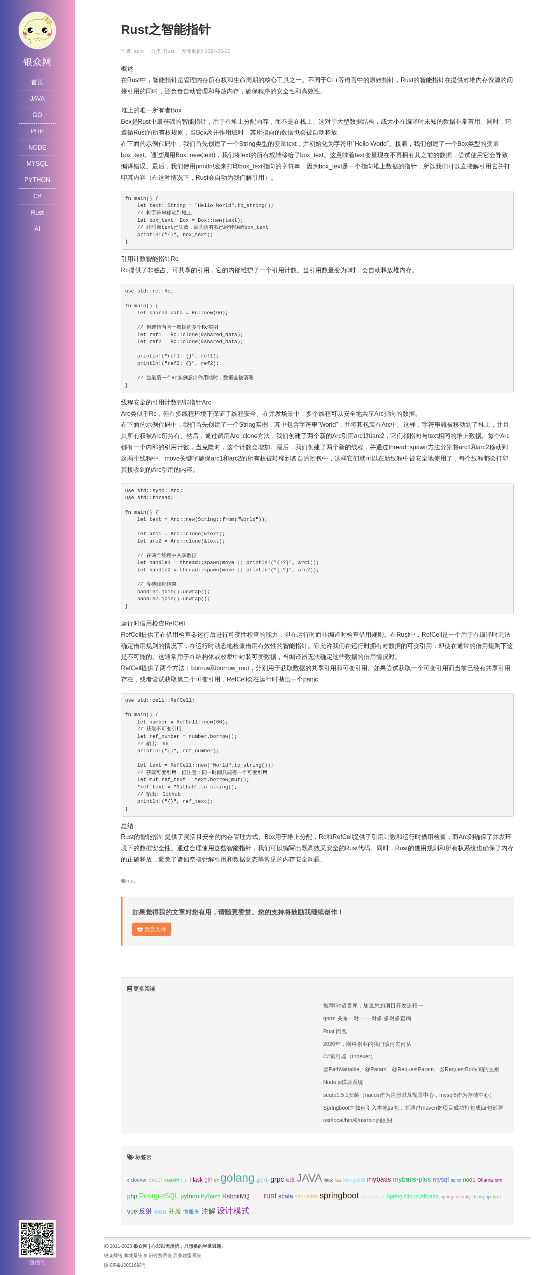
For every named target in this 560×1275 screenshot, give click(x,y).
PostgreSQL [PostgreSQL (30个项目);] (158, 1196)
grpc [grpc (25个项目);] (277, 1179)
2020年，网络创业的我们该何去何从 (367, 1044)
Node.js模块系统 (343, 1082)
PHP (37, 131)
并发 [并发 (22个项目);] (175, 1211)
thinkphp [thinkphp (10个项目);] (481, 1197)
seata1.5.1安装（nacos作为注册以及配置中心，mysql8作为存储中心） (409, 1095)
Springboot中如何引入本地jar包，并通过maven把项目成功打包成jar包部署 (413, 1108)
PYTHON (37, 180)
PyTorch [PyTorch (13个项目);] (210, 1196)
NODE (37, 147)
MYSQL (37, 163)
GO (37, 115)
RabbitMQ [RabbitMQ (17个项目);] (236, 1196)
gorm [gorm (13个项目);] (262, 1180)
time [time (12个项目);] (498, 1197)
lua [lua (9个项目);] (337, 1180)
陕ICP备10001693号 (125, 1265)
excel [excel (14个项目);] (155, 1180)
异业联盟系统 (187, 1255)
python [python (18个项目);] (189, 1196)
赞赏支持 (151, 929)
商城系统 (133, 1255)
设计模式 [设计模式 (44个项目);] (233, 1210)
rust (132, 881)
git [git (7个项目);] (216, 1180)
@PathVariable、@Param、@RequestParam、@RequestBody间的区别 (411, 1069)
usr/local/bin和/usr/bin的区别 (357, 1120)
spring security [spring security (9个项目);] (456, 1197)
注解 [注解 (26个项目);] (208, 1211)
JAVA (37, 98)
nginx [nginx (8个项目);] (456, 1180)
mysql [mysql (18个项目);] (441, 1179)
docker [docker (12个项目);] (139, 1180)
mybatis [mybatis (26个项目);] (379, 1179)
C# (37, 196)
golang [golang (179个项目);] (237, 1177)
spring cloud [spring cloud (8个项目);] (372, 1196)
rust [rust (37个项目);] (270, 1195)
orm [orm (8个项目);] (498, 1180)
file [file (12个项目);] (184, 1180)
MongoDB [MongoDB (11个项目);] (354, 1180)
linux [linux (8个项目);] (328, 1180)
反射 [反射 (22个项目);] (145, 1211)
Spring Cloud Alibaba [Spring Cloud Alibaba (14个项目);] (412, 1196)
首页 (37, 82)
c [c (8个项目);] (128, 1180)
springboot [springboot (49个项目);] (339, 1195)
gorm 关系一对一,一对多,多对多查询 (367, 1018)
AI (37, 229)
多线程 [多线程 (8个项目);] (160, 1212)
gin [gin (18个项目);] (208, 1179)
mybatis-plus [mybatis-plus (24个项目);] (412, 1179)
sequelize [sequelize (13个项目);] (306, 1196)
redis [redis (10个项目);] (256, 1197)
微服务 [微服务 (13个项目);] (191, 1211)
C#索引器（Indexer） (349, 1056)
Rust (37, 212)
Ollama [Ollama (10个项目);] (485, 1180)
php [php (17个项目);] (132, 1196)
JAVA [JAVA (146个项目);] (309, 1178)
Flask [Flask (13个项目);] (196, 1180)
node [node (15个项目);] (469, 1180)
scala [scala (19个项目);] (285, 1196)
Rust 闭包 (335, 1031)
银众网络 (113, 1255)
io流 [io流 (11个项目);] (289, 1180)
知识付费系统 (158, 1255)
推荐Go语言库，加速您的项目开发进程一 (373, 1005)
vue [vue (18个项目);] (132, 1211)
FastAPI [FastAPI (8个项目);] (171, 1180)
